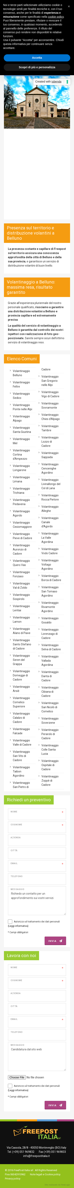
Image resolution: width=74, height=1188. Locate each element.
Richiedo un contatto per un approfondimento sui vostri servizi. (37, 900)
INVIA (55, 941)
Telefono (17, 876)
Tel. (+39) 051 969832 (20, 1151)
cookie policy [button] (56, 16)
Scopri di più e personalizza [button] (37, 67)
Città (14, 850)
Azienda (16, 837)
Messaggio (17, 889)
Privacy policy (12, 1178)
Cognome (16, 825)
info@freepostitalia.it (36, 1156)
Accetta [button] (37, 57)
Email (14, 863)
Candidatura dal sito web (37, 1056)
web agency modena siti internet (57, 1185)
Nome (14, 812)
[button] (69, 6)
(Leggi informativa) (18, 926)
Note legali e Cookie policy (45, 1174)
